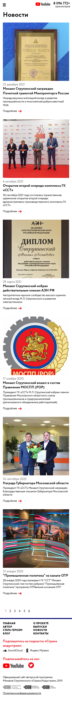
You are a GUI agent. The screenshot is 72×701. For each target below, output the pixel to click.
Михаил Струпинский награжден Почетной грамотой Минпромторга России (36, 91)
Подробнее (10, 111)
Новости (40, 630)
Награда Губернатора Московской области (36, 483)
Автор (7, 627)
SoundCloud (13, 650)
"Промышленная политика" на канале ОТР (35, 575)
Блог (6, 634)
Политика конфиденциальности (22, 693)
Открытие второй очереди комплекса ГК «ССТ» (34, 188)
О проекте (41, 623)
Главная (9, 623)
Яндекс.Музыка (37, 650)
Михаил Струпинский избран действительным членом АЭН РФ (29, 288)
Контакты (40, 634)
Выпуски (40, 627)
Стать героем (12, 630)
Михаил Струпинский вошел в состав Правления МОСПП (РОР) (31, 385)
